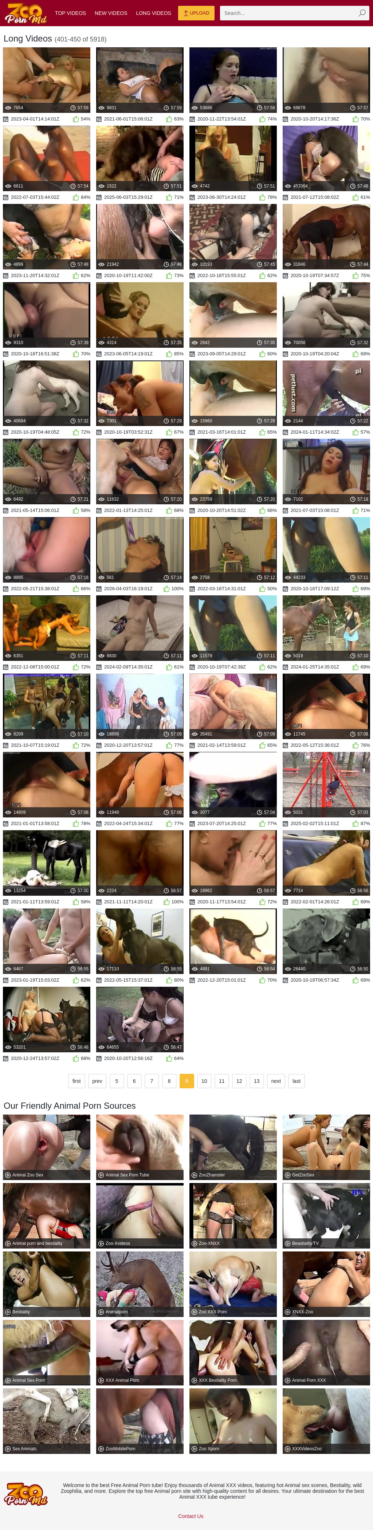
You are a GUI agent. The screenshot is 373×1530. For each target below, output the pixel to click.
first (76, 1081)
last (296, 1081)
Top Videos (70, 13)
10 (204, 1081)
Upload (196, 13)
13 (257, 1081)
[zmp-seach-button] (362, 13)
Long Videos (153, 13)
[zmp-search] (294, 13)
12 (239, 1081)
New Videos (111, 13)
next (276, 1081)
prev (97, 1081)
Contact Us (190, 1516)
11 (222, 1081)
